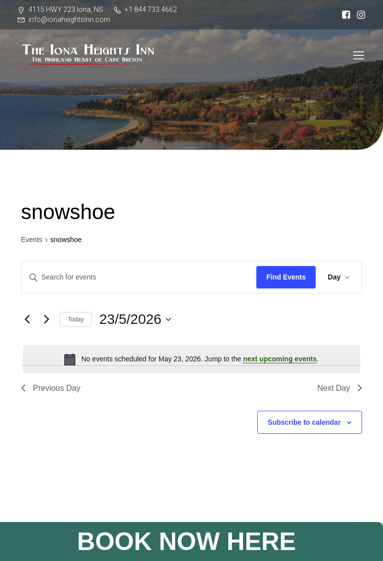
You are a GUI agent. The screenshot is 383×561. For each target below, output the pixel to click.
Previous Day (50, 388)
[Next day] (46, 319)
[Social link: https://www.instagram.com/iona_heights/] (358, 14)
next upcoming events (280, 359)
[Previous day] (27, 319)
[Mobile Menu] (358, 54)
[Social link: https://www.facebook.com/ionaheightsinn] (343, 14)
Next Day (339, 388)
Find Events (286, 277)
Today (76, 319)
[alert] (191, 359)
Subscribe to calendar (304, 422)
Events (31, 240)
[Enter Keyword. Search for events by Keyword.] (138, 277)
